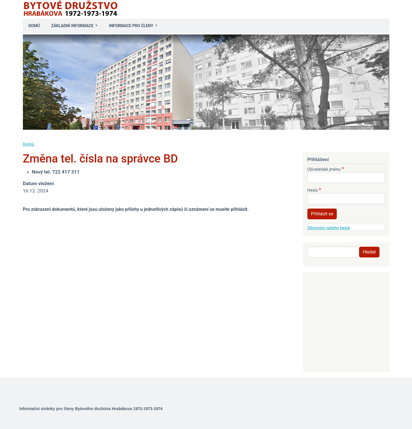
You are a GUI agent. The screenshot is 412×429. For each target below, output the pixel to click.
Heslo (312, 190)
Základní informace (72, 25)
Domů (34, 25)
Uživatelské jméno (324, 169)
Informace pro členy (131, 25)
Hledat (369, 252)
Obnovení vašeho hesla (329, 227)
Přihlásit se (322, 213)
